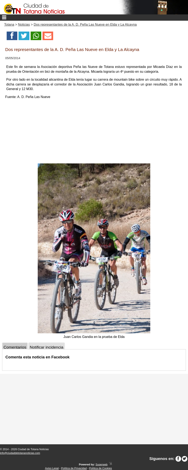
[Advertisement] (94, 132)
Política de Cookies (100, 468)
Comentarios (15, 347)
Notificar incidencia (46, 347)
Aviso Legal (52, 468)
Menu (94, 17)
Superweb (101, 464)
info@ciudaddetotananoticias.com (20, 453)
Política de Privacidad (74, 468)
